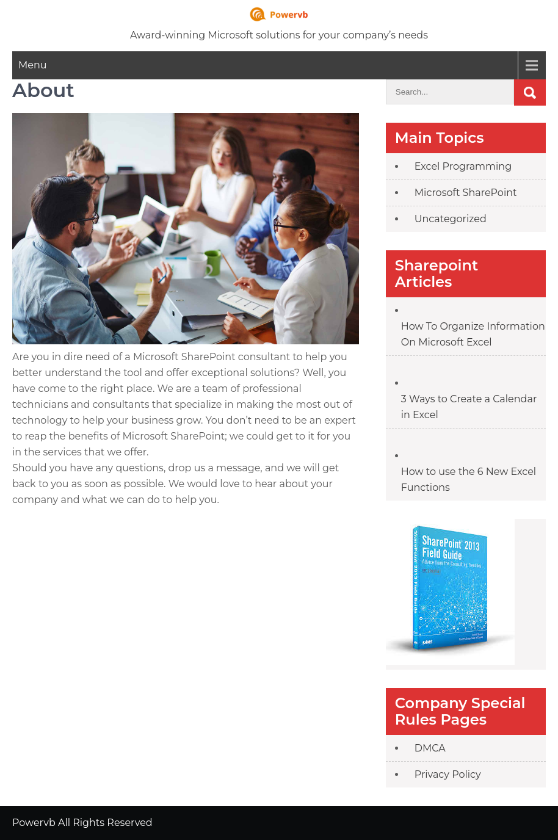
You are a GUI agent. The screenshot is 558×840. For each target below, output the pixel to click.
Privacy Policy (448, 774)
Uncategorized (451, 219)
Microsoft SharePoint (466, 192)
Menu (32, 65)
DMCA (430, 748)
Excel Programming (463, 166)
